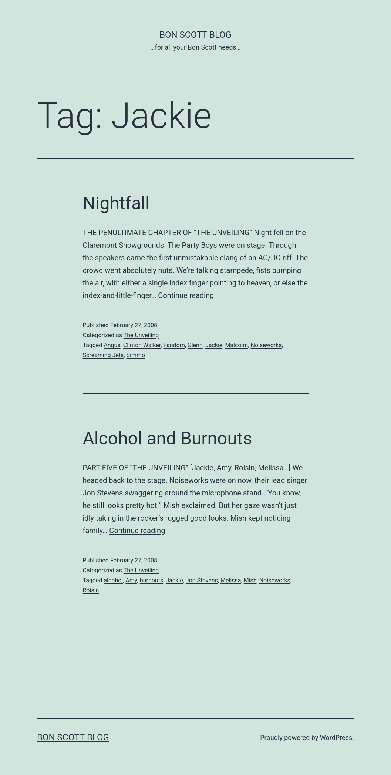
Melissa (230, 580)
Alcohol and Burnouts (167, 438)
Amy (131, 580)
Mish (250, 580)
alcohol (113, 580)
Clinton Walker (142, 345)
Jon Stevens (202, 580)
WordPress (336, 737)
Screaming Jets (103, 355)
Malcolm (236, 345)
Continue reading (186, 295)
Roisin (91, 590)
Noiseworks (266, 345)
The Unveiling (141, 335)
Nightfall (116, 203)
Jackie (213, 345)
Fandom (174, 345)
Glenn (195, 345)
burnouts (152, 580)
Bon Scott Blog (195, 35)
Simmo (135, 355)
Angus (112, 345)
